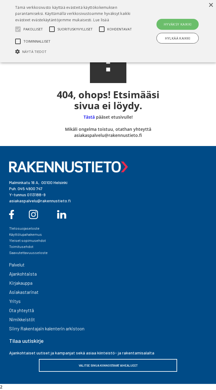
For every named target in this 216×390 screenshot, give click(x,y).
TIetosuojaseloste (24, 228)
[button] (75, 51)
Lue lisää (101, 20)
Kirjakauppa (21, 283)
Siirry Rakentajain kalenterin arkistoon (46, 328)
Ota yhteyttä (21, 310)
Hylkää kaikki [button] (177, 38)
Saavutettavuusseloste (28, 252)
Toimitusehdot (21, 246)
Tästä (89, 117)
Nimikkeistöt (22, 319)
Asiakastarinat (24, 292)
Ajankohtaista (23, 274)
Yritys (15, 301)
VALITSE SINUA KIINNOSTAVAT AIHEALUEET (108, 365)
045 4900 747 (30, 188)
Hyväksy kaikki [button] (178, 24)
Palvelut (17, 264)
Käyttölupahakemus (25, 234)
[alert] (108, 31)
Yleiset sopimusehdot (27, 240)
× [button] (210, 5)
